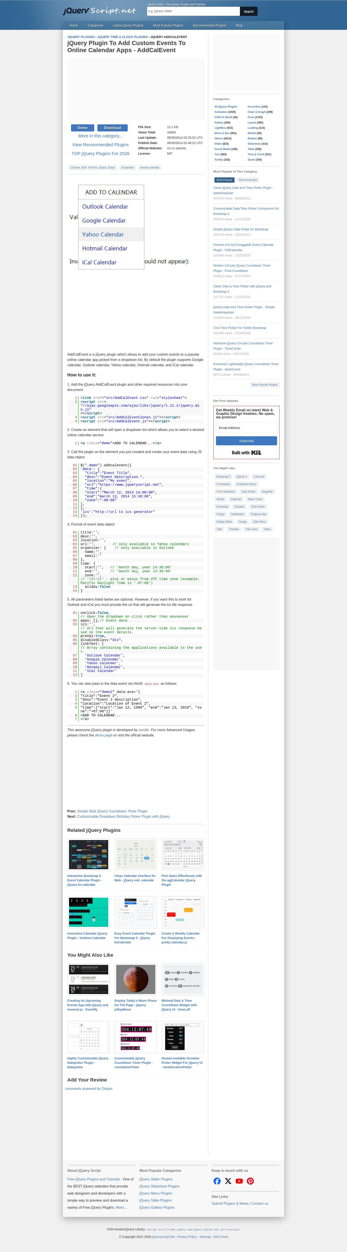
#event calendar (149, 167)
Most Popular (224, 180)
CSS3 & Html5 (223, 117)
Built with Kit (246, 453)
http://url (106, 512)
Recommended (248, 180)
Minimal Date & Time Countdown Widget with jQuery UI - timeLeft (179, 1005)
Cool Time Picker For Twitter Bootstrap (239, 328)
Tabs (219, 529)
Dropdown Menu (246, 484)
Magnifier (267, 491)
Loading (253, 127)
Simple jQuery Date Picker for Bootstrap (240, 229)
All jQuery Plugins (225, 106)
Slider (218, 143)
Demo (82, 128)
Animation (220, 112)
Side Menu (259, 521)
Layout (252, 122)
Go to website (176, 148)
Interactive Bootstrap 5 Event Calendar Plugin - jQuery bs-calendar (84, 880)
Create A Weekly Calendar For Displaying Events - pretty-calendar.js (181, 937)
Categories (95, 25)
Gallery (219, 122)
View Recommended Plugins (100, 144)
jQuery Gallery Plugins (157, 1207)
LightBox (220, 127)
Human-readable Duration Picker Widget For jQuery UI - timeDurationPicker (182, 1062)
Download (112, 128)
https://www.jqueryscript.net (129, 485)
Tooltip (218, 159)
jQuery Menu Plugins (155, 1193)
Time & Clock (256, 154)
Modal (220, 499)
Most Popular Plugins (168, 25)
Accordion (254, 106)
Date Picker (248, 491)
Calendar (236, 499)
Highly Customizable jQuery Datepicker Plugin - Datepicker (87, 1062)
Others (218, 138)
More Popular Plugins (265, 384)
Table (251, 149)
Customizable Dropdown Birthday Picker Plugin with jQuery (123, 816)
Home (73, 25)
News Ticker (255, 499)
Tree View (251, 529)
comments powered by (88, 1088)
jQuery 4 (242, 476)
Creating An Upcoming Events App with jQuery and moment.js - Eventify (87, 1005)
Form (251, 117)
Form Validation (226, 491)
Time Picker (258, 506)
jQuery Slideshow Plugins (159, 1186)
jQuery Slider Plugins (155, 1179)
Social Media (222, 149)
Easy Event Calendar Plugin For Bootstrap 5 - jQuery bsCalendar (134, 937)
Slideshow (254, 143)
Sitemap (205, 1236)
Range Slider (224, 521)
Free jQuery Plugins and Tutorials (101, 8)
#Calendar (127, 167)
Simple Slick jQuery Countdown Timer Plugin (112, 811)
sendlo (144, 730)
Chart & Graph (257, 112)
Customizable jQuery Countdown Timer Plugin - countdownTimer (133, 1062)
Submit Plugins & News (230, 1203)
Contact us (259, 1203)
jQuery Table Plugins (155, 1200)
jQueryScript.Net (163, 1236)
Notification (237, 514)
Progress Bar (258, 514)
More (120, 1207)
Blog (239, 25)
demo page (104, 735)
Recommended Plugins (209, 25)
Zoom (251, 159)
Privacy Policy (187, 1236)
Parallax (239, 506)
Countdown (223, 484)
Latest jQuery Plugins (128, 25)
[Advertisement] (135, 89)
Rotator (252, 138)
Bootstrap (222, 506)
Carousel (259, 476)
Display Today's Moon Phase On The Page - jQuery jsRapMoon (135, 1005)
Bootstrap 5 (223, 476)
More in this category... (100, 135)
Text (217, 154)
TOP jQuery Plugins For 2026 (100, 153)
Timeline (234, 529)
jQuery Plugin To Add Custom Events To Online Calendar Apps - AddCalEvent (126, 46)
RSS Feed (221, 1236)
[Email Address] (246, 428)
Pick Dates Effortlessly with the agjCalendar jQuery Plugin (182, 880)
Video (267, 529)
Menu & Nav (222, 133)
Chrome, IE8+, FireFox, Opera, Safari (93, 167)
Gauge (243, 521)
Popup (220, 514)
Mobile (252, 133)
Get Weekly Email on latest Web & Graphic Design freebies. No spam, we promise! (245, 413)
